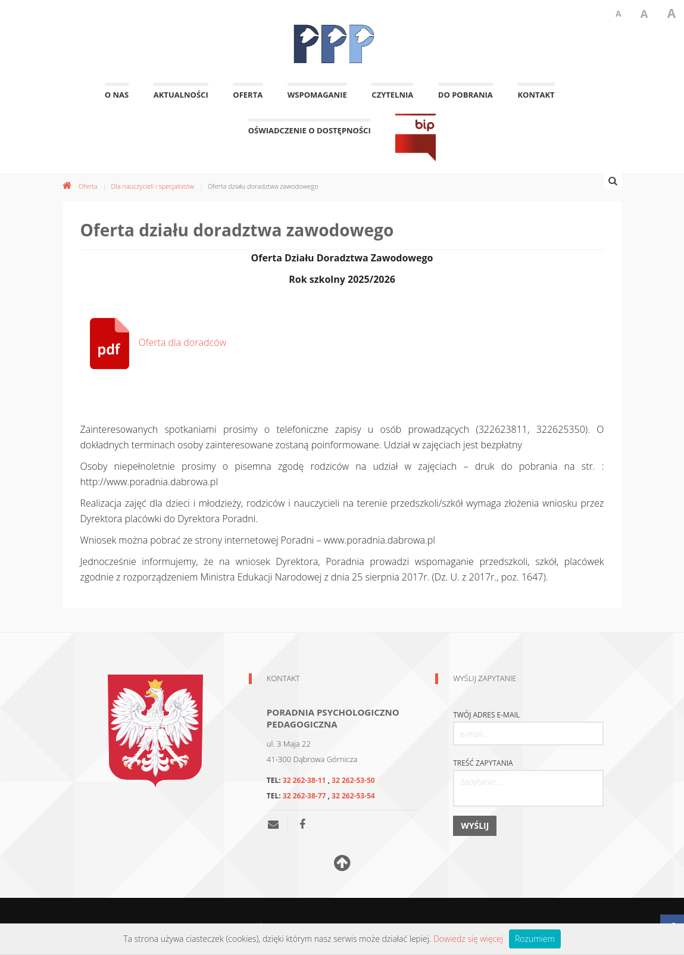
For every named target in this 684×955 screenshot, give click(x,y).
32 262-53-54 (353, 796)
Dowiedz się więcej (468, 938)
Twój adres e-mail (486, 715)
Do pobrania (465, 101)
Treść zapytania (483, 763)
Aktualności (181, 101)
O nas (117, 101)
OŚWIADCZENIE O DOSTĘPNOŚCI (309, 136)
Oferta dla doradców (153, 342)
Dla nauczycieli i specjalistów (152, 186)
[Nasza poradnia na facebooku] (302, 824)
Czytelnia (392, 101)
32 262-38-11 (304, 780)
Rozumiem (535, 938)
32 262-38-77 (304, 796)
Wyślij (475, 825)
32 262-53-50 (353, 780)
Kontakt (535, 101)
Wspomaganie (317, 101)
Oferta (248, 101)
